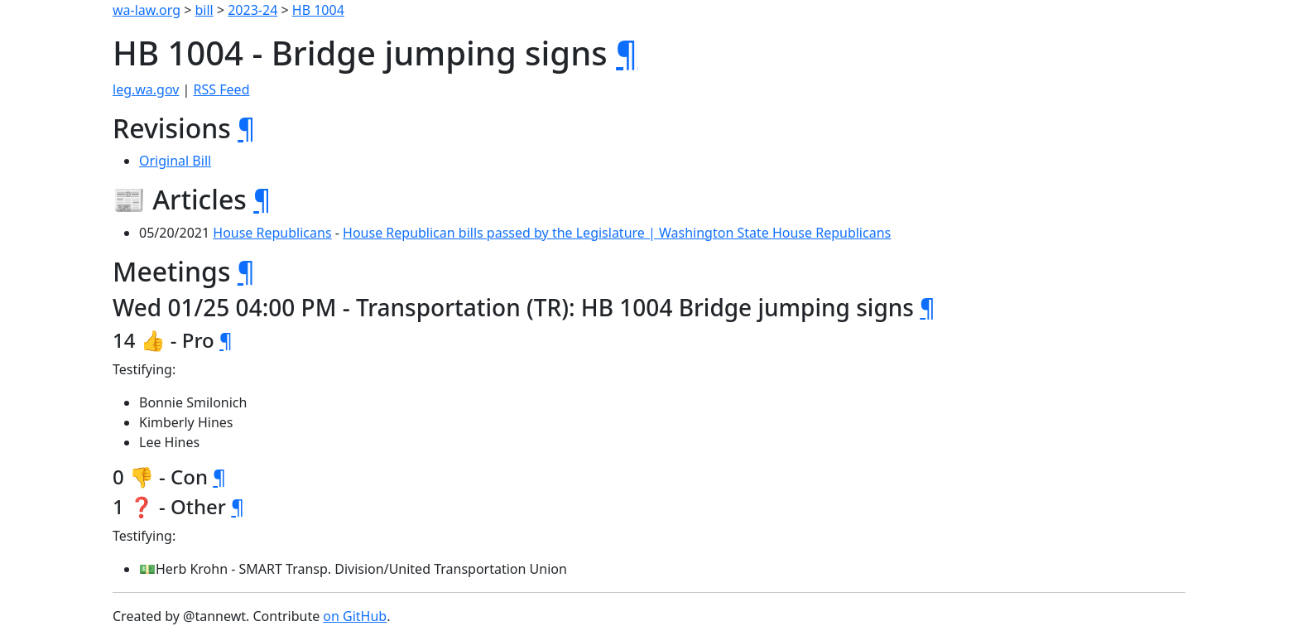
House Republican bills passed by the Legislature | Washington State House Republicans (617, 233)
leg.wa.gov (146, 89)
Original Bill (175, 161)
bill (204, 10)
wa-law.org (146, 10)
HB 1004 (318, 10)
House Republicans (272, 233)
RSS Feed (222, 89)
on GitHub (355, 616)
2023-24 (252, 10)
